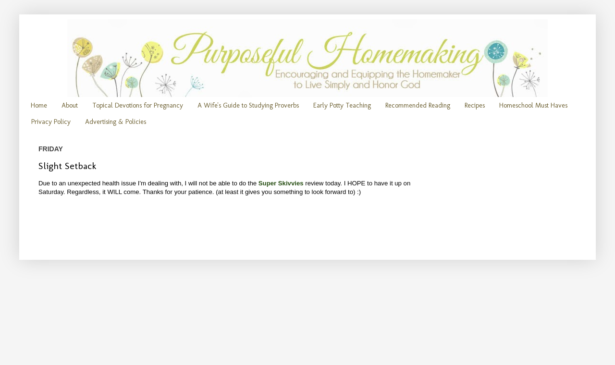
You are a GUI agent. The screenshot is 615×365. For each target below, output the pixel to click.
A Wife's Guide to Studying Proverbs (248, 105)
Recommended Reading (417, 105)
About (70, 105)
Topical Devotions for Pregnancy (137, 105)
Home (39, 105)
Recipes (475, 105)
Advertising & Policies (115, 122)
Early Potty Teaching (342, 105)
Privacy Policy (51, 122)
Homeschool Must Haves (533, 105)
